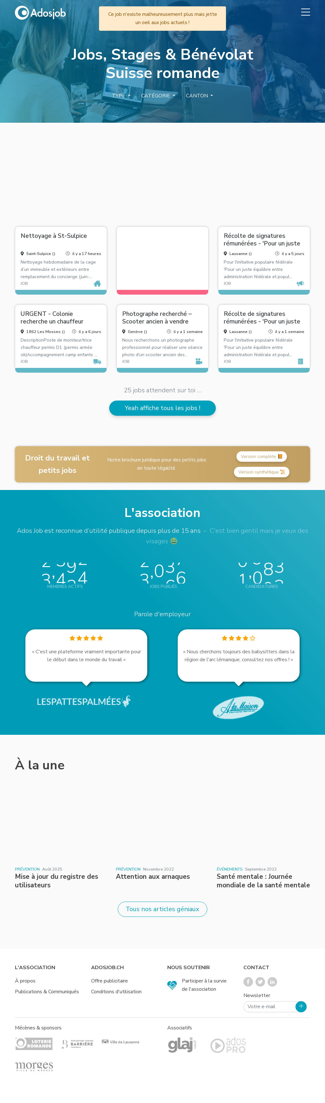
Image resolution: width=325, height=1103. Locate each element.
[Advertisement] (162, 172)
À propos (25, 980)
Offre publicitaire (109, 980)
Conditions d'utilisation (116, 991)
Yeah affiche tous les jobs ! (162, 408)
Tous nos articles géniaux (162, 909)
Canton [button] (197, 95)
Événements (229, 869)
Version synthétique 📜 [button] (261, 472)
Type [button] (119, 95)
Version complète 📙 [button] (262, 457)
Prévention (27, 869)
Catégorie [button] (156, 95)
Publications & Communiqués (47, 991)
